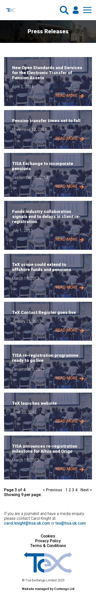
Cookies (48, 536)
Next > (86, 490)
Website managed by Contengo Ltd (48, 589)
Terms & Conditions (48, 545)
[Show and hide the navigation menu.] (87, 10)
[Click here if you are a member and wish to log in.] (76, 10)
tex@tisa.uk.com (71, 523)
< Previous (52, 490)
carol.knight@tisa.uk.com (27, 523)
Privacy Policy (48, 540)
